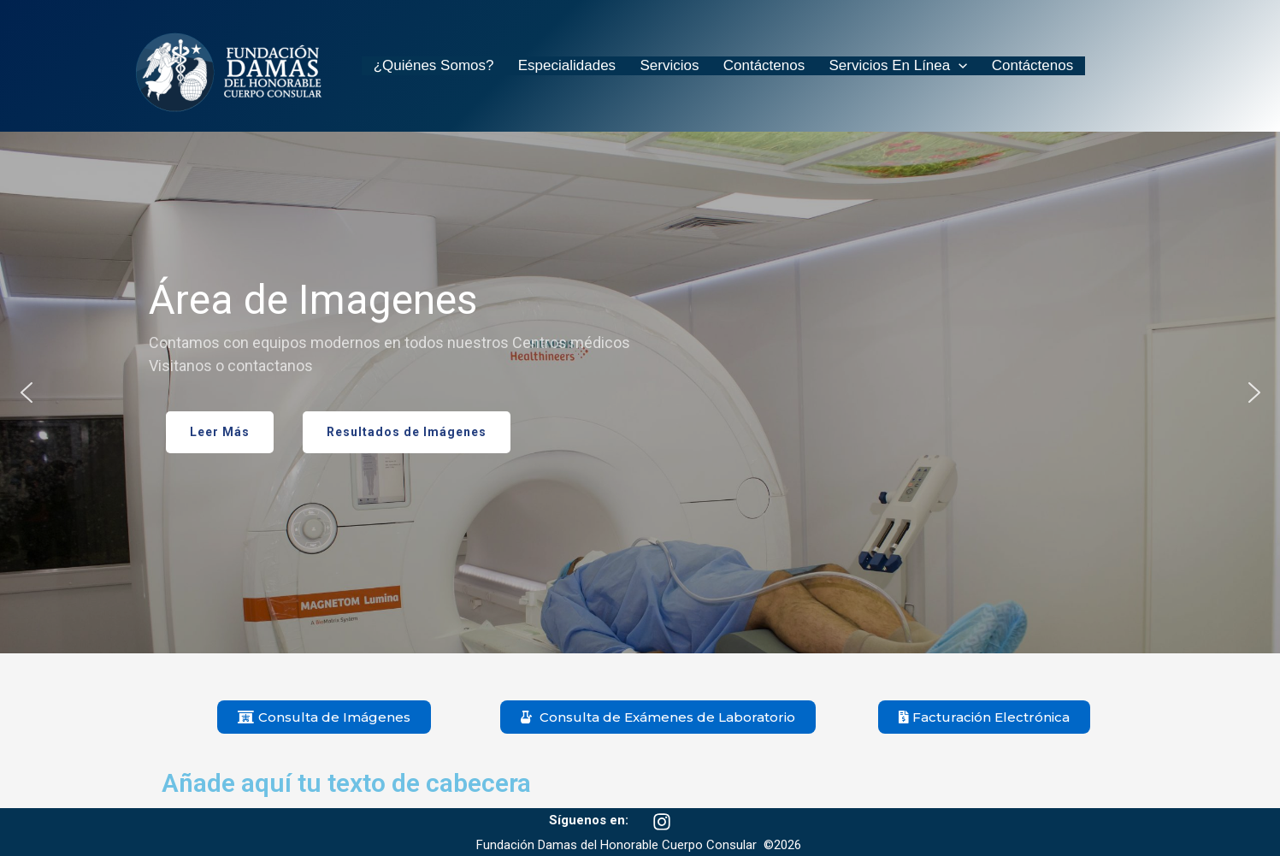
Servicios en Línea (866, 65)
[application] (926, 66)
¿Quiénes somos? (430, 65)
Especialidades (556, 65)
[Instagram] (661, 821)
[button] (26, 392)
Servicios (651, 65)
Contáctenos (739, 65)
